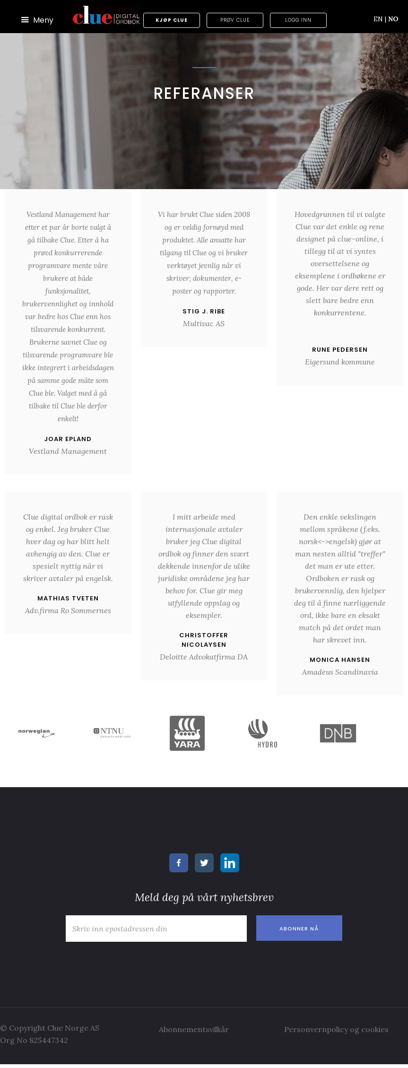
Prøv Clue (235, 20)
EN (379, 19)
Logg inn (298, 20)
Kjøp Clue (172, 20)
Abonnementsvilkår (194, 1029)
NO (393, 19)
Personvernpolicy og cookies (336, 1029)
